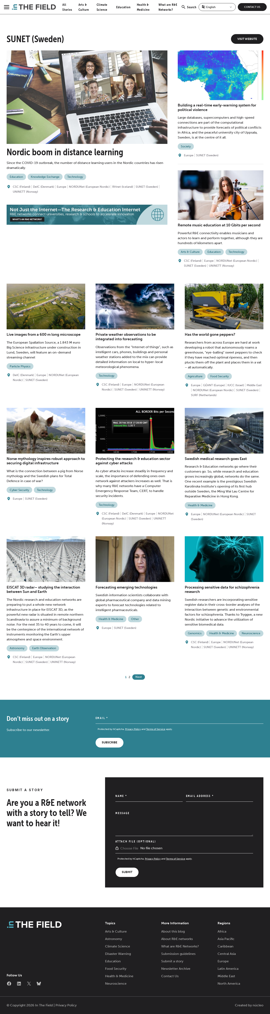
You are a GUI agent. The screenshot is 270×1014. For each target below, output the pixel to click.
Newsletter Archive (175, 969)
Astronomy (17, 648)
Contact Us (252, 7)
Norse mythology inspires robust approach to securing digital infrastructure (46, 461)
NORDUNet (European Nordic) (89, 187)
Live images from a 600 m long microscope (44, 334)
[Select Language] (217, 7)
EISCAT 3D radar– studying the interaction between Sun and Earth (43, 589)
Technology (75, 177)
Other (135, 619)
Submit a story (172, 961)
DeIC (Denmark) (43, 187)
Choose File (129, 848)
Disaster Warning (118, 954)
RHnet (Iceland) (122, 187)
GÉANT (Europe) (214, 385)
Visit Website (247, 39)
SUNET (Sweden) (147, 187)
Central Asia (227, 954)
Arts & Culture (190, 252)
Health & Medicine (200, 505)
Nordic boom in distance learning (65, 152)
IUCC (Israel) (235, 385)
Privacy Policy (133, 729)
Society (186, 146)
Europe (61, 187)
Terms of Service (155, 729)
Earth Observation (44, 648)
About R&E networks (177, 939)
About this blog (173, 931)
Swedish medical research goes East (216, 458)
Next (138, 677)
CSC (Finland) (21, 187)
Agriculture (195, 376)
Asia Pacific (226, 939)
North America (229, 983)
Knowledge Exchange (45, 177)
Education (123, 7)
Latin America (228, 969)
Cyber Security (19, 490)
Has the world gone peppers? (210, 334)
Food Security (219, 376)
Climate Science (117, 946)
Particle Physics (20, 366)
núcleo (258, 1005)
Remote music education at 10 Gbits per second (219, 225)
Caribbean (225, 946)
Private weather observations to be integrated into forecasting (126, 336)
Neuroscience (251, 633)
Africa (222, 931)
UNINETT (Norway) (25, 191)
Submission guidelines (178, 954)
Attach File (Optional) (135, 841)
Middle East (254, 385)
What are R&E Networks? (180, 946)
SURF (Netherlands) (204, 395)
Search (189, 9)
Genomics (194, 633)
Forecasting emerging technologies (126, 587)
